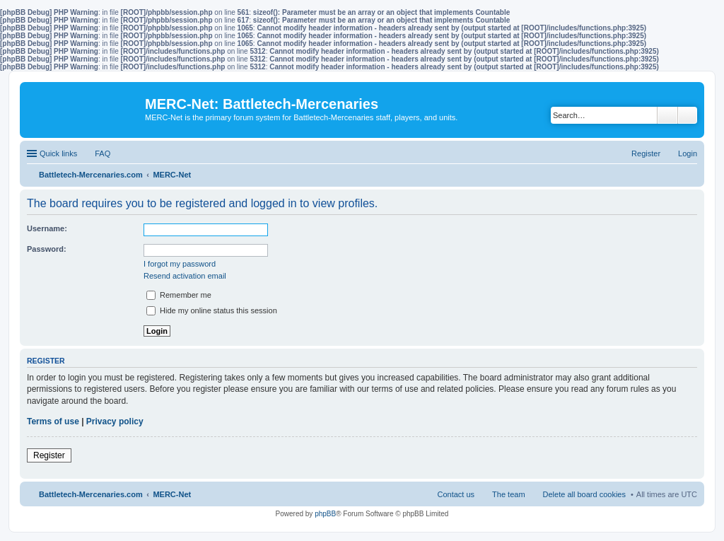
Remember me (178, 295)
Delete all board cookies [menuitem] (584, 494)
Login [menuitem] (687, 153)
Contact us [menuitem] (455, 494)
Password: (46, 249)
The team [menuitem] (508, 494)
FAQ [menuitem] (102, 153)
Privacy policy (115, 421)
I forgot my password (180, 264)
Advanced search (687, 115)
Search (667, 115)
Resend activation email (185, 276)
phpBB (325, 514)
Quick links (58, 153)
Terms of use (53, 421)
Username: (47, 228)
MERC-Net (172, 494)
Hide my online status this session (211, 310)
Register (49, 455)
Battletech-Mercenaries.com (91, 494)
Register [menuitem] (645, 153)
